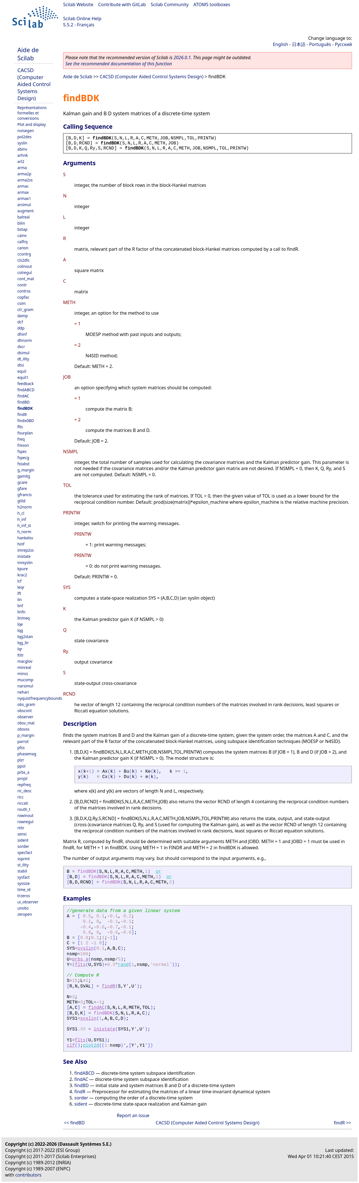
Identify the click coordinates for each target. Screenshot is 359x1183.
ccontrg (24, 254)
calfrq (22, 241)
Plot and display (31, 124)
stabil (22, 871)
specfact (24, 852)
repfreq (24, 784)
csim (21, 303)
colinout (24, 266)
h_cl (20, 513)
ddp (20, 328)
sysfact (23, 877)
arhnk (22, 155)
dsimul (23, 352)
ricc (20, 797)
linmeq (23, 618)
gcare (22, 482)
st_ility (23, 864)
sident (22, 840)
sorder (23, 846)
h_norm (24, 531)
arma (22, 167)
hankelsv (25, 537)
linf (20, 605)
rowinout (25, 815)
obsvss (23, 729)
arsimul (24, 204)
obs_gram (26, 704)
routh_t (23, 809)
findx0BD (25, 420)
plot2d (91, 1045)
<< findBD (74, 1123)
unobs (23, 908)
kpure (22, 568)
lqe (20, 624)
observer (25, 716)
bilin (21, 223)
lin (19, 599)
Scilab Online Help (82, 18)
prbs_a (23, 772)
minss (22, 673)
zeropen (24, 914)
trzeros (23, 895)
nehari (23, 692)
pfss (21, 747)
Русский (343, 44)
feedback (25, 383)
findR (22, 414)
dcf (20, 321)
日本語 (298, 44)
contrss (24, 291)
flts (20, 426)
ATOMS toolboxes (212, 4)
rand (123, 964)
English (280, 44)
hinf (20, 544)
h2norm (24, 507)
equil (21, 371)
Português (320, 44)
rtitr (20, 827)
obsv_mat (25, 723)
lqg (20, 630)
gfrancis (24, 494)
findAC (23, 396)
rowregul (25, 821)
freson (23, 445)
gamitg (23, 476)
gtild (21, 500)
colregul (24, 272)
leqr (20, 587)
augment (25, 210)
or (158, 871)
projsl (22, 778)
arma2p (24, 173)
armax (23, 192)
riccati (22, 803)
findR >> (342, 1123)
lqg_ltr (23, 642)
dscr (21, 346)
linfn (21, 611)
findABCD (25, 389)
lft (19, 593)
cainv (22, 235)
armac (23, 186)
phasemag (26, 753)
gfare (22, 488)
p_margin (25, 735)
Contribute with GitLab (122, 4)
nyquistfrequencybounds (39, 698)
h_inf (21, 519)
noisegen (25, 130)
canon (22, 247)
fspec (22, 451)
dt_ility (23, 359)
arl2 (20, 161)
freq (21, 439)
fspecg (23, 457)
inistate (24, 556)
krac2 (22, 574)
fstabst (23, 463)
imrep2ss (25, 550)
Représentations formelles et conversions (32, 113)
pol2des (24, 136)
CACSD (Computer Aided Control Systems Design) (33, 84)
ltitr (20, 655)
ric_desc (24, 790)
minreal (24, 667)
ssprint (23, 858)
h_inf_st (24, 525)
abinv (22, 149)
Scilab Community (169, 4)
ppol (21, 766)
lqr (19, 649)
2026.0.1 (182, 57)
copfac (23, 297)
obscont (24, 710)
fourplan (25, 433)
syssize (23, 883)
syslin (22, 143)
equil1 (22, 377)
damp (22, 315)
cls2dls (23, 260)
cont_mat (25, 278)
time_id (24, 889)
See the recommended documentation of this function (118, 64)
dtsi (20, 365)
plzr (20, 760)
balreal (23, 217)
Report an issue (133, 1115)
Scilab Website (78, 4)
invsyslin (25, 562)
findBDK (25, 408)
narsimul (25, 686)
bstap (22, 229)
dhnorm (24, 340)
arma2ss (25, 180)
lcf (19, 581)
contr (22, 284)
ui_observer (27, 901)
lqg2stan (25, 636)
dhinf (22, 334)
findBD (23, 402)
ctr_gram (25, 309)
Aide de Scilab (28, 54)
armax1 (24, 198)
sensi (22, 834)
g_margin (25, 470)
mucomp (25, 679)
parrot (23, 741)
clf (71, 1045)
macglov (25, 661)
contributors (28, 1175)
